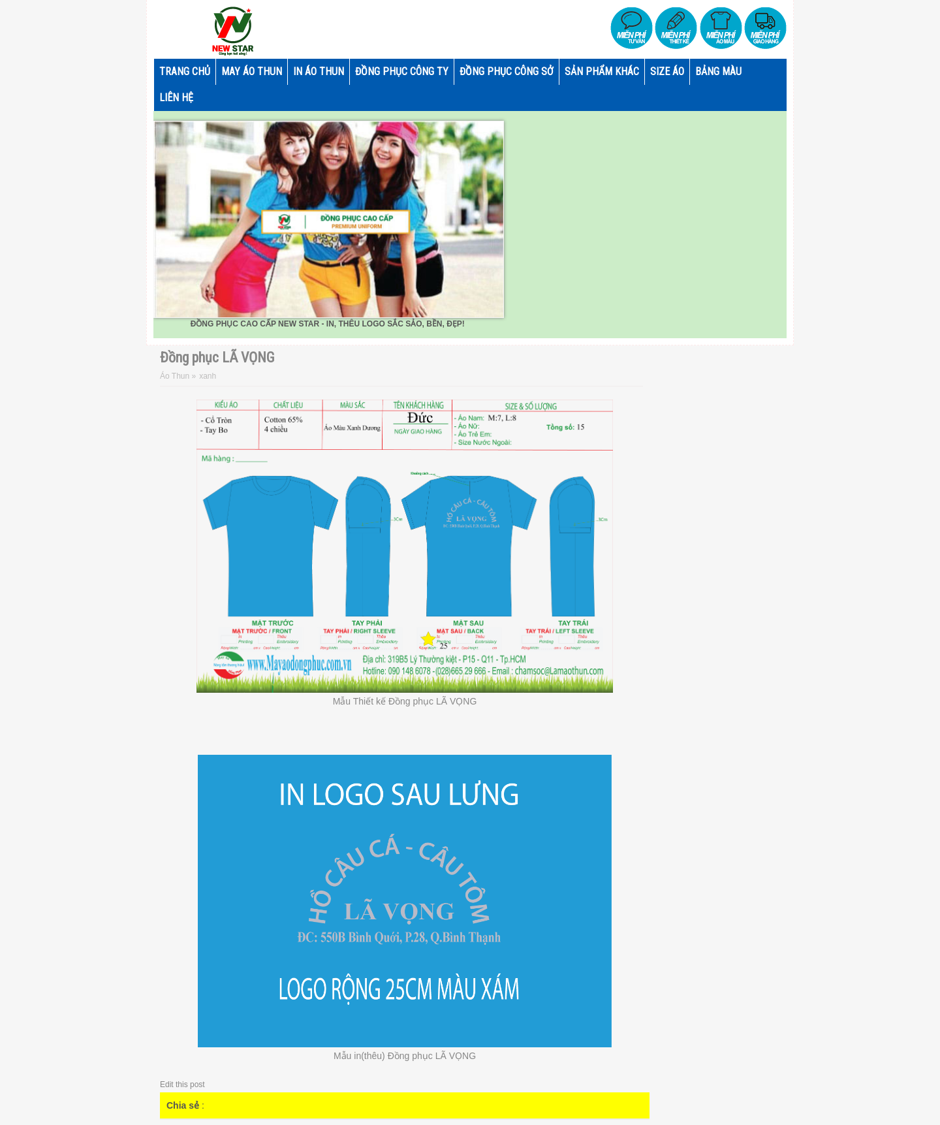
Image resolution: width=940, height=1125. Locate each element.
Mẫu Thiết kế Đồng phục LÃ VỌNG (405, 701)
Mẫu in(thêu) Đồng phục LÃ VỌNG (405, 1056)
